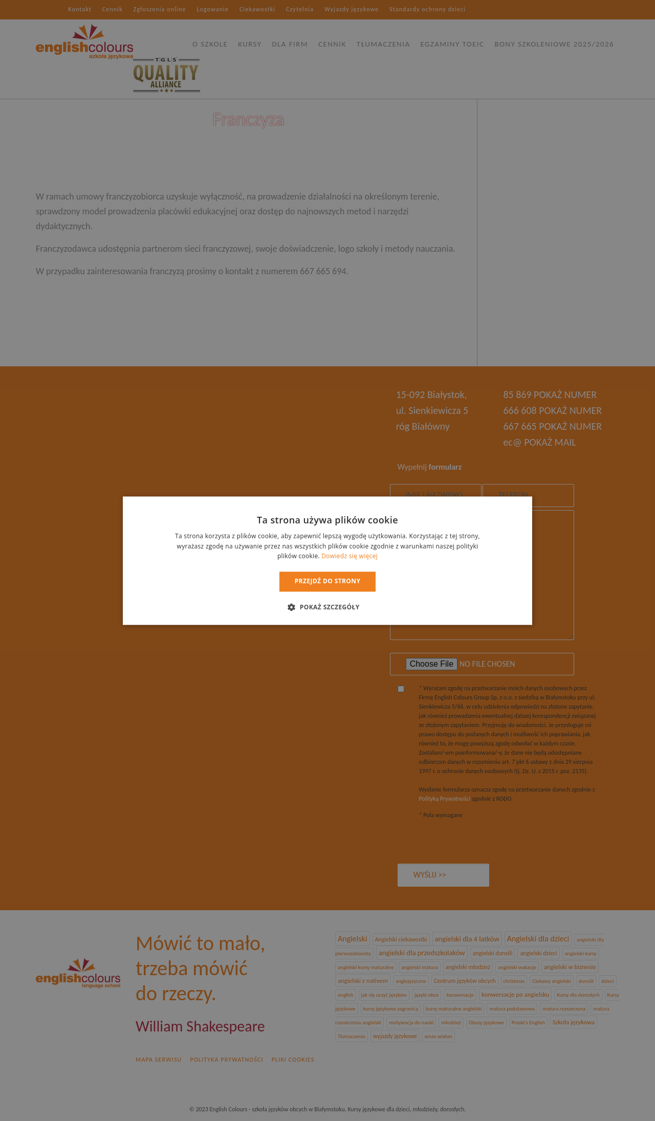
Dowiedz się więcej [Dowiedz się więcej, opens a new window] (349, 556)
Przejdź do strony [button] (328, 581)
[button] (327, 607)
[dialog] (327, 560)
